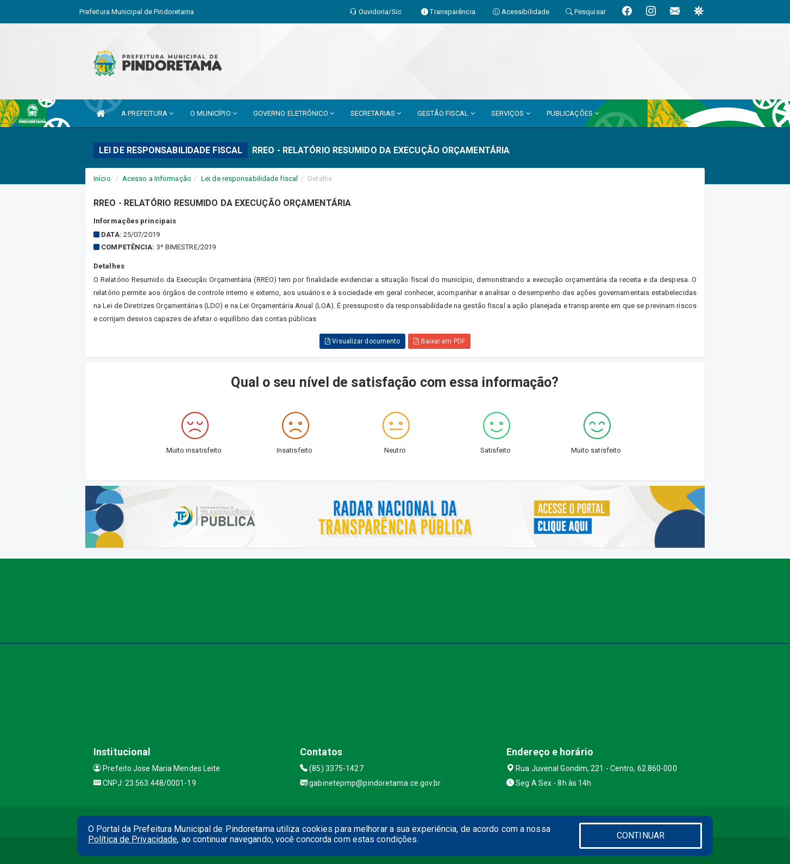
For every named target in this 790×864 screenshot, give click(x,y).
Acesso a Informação (156, 178)
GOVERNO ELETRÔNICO (293, 113)
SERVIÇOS (510, 113)
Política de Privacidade (132, 839)
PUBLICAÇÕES (573, 113)
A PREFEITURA (147, 113)
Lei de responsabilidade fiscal (249, 178)
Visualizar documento (362, 341)
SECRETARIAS (375, 113)
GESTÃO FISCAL (446, 113)
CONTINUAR (640, 835)
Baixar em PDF (439, 341)
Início (102, 178)
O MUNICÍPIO (213, 113)
